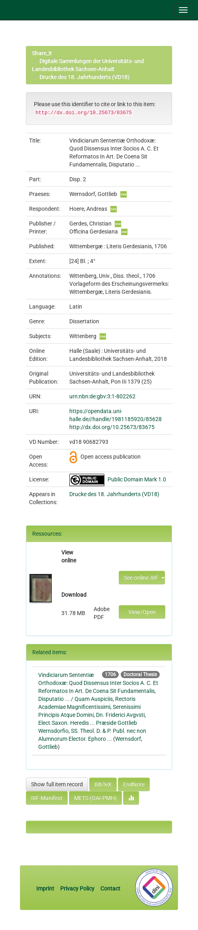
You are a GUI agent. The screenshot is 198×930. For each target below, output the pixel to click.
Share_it (42, 53)
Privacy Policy (77, 888)
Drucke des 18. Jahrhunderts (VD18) (84, 77)
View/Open (142, 612)
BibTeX (103, 784)
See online (141, 577)
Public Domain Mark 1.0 (137, 479)
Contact (110, 888)
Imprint (45, 888)
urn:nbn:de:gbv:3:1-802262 (102, 396)
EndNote (134, 784)
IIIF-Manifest (47, 798)
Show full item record (57, 784)
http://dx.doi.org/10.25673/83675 (112, 427)
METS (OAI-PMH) (95, 798)
